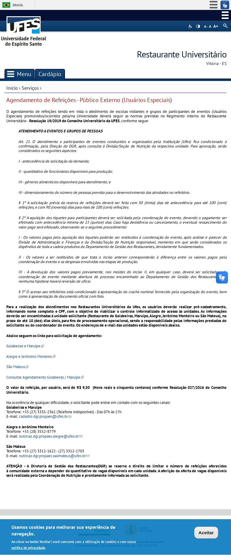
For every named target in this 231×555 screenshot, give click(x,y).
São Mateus (17, 366)
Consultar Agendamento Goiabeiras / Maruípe (45, 377)
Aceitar (206, 533)
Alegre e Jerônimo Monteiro (31, 356)
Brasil (18, 5)
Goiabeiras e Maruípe (25, 346)
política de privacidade (28, 549)
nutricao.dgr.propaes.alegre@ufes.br (50, 436)
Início (12, 88)
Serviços (30, 88)
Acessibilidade (191, 26)
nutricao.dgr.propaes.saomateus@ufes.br (54, 455)
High (198, 26)
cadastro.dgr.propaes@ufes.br (45, 416)
